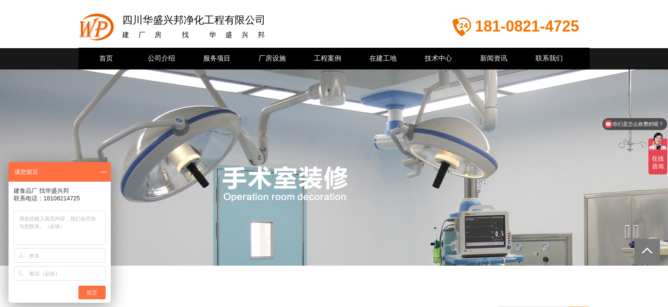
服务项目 (216, 58)
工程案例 (327, 58)
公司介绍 (161, 58)
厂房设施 (272, 58)
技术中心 (438, 58)
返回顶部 (647, 251)
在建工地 (383, 58)
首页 (106, 58)
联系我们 (549, 58)
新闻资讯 (493, 58)
